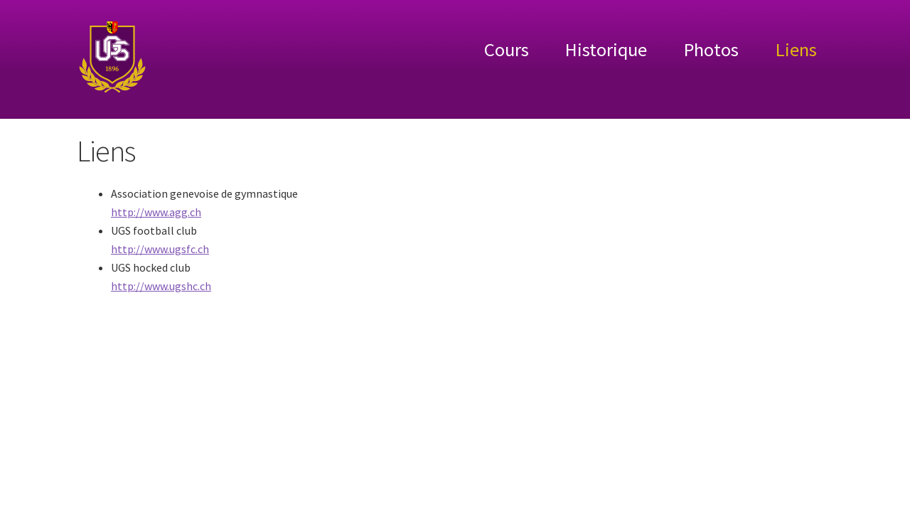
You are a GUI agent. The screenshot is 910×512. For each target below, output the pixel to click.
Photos (711, 49)
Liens (796, 49)
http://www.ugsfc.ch (160, 249)
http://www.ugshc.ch (161, 286)
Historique (606, 49)
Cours (506, 49)
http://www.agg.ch (156, 212)
